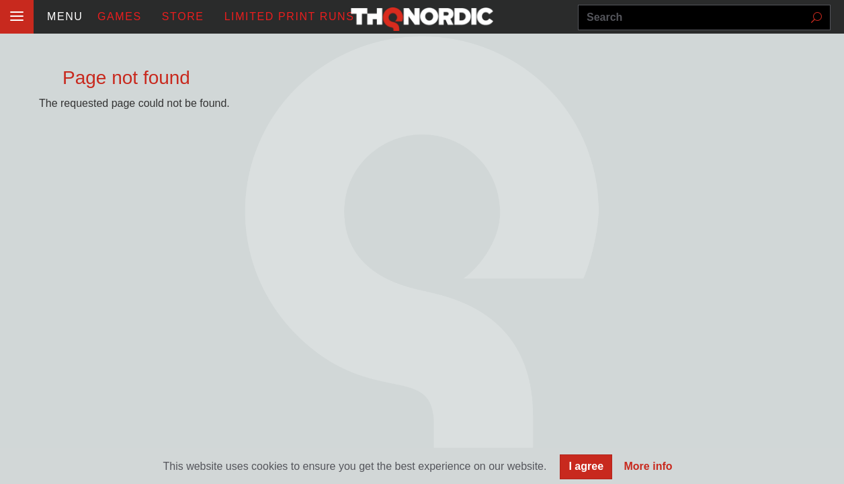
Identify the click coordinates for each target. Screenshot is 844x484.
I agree (585, 467)
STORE (183, 16)
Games (119, 16)
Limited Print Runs (289, 16)
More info (648, 467)
